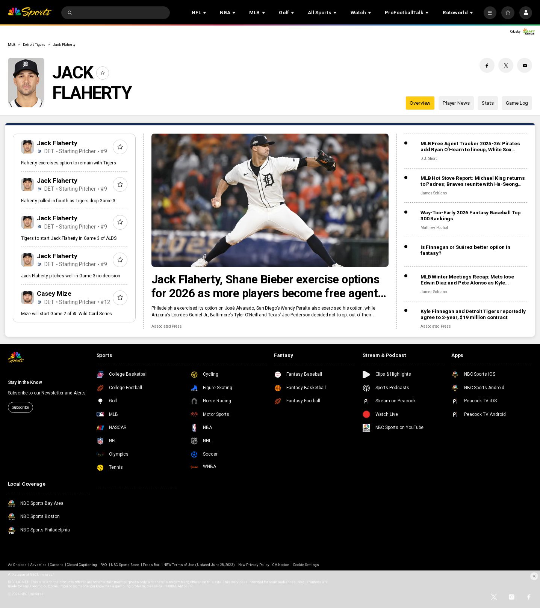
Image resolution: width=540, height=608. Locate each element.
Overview (420, 103)
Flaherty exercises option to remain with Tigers (68, 163)
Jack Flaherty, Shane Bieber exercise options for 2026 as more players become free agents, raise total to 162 (268, 286)
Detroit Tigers (34, 44)
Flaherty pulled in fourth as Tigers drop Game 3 (68, 200)
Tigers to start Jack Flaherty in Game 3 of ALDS (68, 238)
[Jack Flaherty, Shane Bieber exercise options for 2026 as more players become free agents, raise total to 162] (270, 200)
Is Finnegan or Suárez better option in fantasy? (465, 250)
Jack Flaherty (64, 44)
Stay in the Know (25, 382)
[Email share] (524, 65)
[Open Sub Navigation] (205, 12)
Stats (487, 103)
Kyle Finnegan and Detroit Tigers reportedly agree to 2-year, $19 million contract (473, 314)
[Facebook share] (487, 65)
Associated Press (166, 326)
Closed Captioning (82, 565)
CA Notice (280, 565)
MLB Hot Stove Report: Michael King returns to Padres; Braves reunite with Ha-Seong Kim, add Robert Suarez (473, 181)
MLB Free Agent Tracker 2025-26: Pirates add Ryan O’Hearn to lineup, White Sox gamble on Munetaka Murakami (470, 146)
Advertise (38, 565)
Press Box (151, 565)
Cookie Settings (306, 565)
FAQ (103, 565)
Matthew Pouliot (434, 227)
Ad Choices (17, 565)
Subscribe (20, 407)
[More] (490, 12)
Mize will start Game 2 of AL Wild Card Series (66, 313)
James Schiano (434, 193)
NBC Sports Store (125, 565)
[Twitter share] (505, 65)
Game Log (517, 103)
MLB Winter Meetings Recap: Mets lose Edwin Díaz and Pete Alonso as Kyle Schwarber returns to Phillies (467, 280)
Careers (56, 565)
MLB (11, 44)
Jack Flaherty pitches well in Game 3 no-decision (70, 275)
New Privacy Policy (253, 565)
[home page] (29, 12)
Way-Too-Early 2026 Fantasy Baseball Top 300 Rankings (470, 215)
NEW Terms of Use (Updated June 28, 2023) (199, 565)
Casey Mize (54, 293)
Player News (456, 103)
